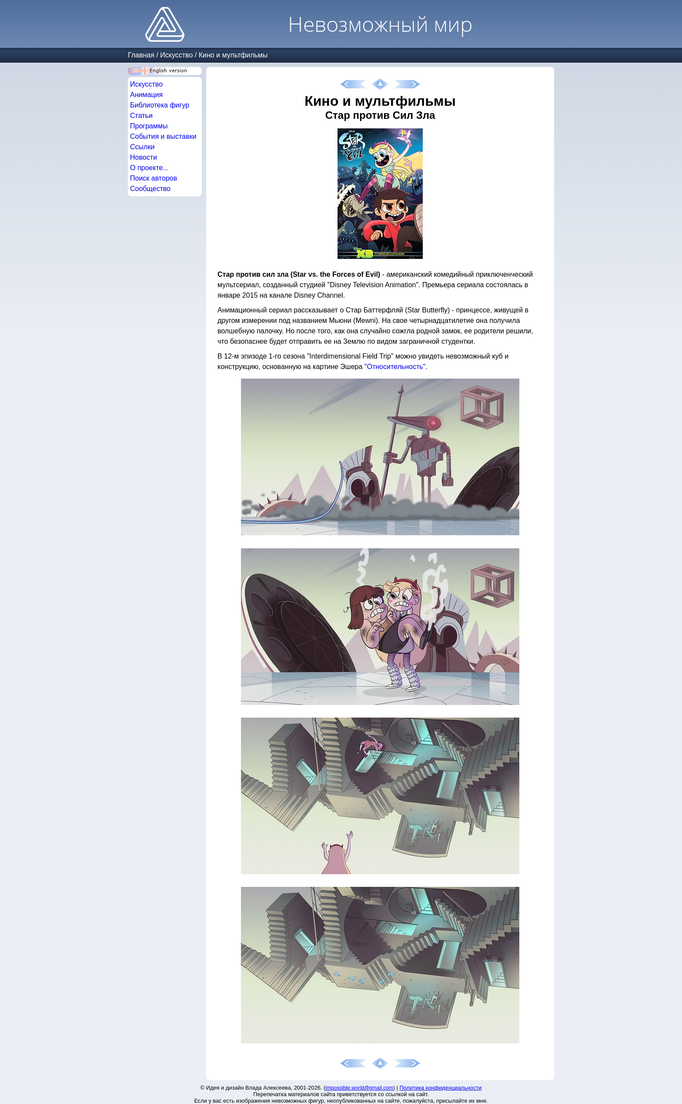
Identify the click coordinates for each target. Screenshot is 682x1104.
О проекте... (149, 167)
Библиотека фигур (159, 105)
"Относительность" (394, 366)
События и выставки (163, 136)
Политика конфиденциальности (441, 1087)
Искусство (176, 55)
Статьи (141, 115)
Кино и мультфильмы (233, 55)
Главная (141, 55)
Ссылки (142, 147)
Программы (148, 126)
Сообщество (150, 188)
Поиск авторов (153, 178)
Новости (143, 157)
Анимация (146, 94)
